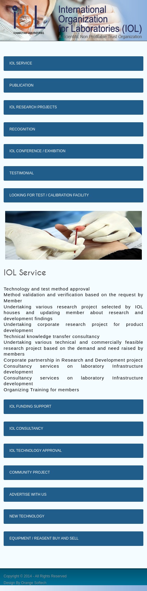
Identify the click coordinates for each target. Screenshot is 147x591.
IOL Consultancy (26, 428)
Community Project (29, 472)
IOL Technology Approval (35, 450)
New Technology (26, 516)
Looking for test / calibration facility (49, 195)
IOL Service (20, 63)
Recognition (22, 129)
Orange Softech (33, 583)
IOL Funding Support (30, 406)
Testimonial (21, 173)
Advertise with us (27, 494)
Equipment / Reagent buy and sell (43, 538)
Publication (21, 85)
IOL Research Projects (33, 107)
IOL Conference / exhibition (37, 151)
